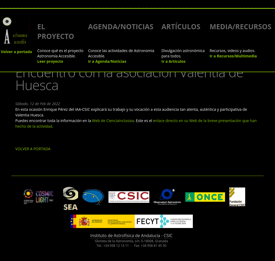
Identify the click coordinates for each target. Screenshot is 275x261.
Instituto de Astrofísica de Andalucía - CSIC (131, 235)
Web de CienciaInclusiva (113, 120)
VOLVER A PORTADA (32, 148)
